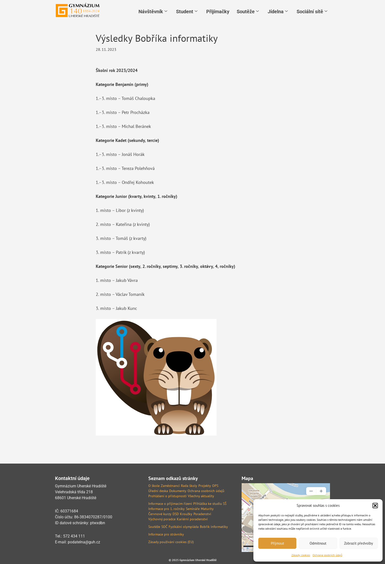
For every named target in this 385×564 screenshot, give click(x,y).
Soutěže (248, 11)
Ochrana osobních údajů (327, 555)
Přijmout (277, 543)
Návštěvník (152, 11)
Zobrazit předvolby (358, 543)
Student (186, 11)
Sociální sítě (312, 11)
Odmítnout (318, 543)
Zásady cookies (300, 555)
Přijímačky (217, 11)
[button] (375, 505)
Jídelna (278, 11)
